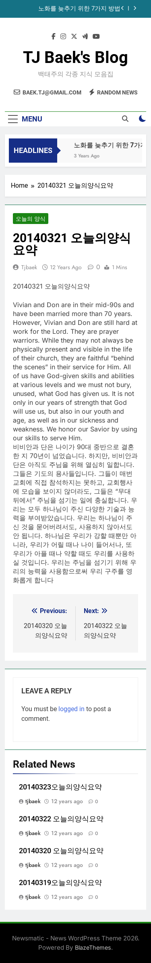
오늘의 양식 (31, 219)
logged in (71, 709)
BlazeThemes (93, 947)
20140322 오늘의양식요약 (61, 819)
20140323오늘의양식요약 (60, 787)
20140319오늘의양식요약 (60, 883)
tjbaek (29, 267)
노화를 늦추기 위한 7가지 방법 (79, 9)
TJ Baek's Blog (75, 57)
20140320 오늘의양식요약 (61, 851)
